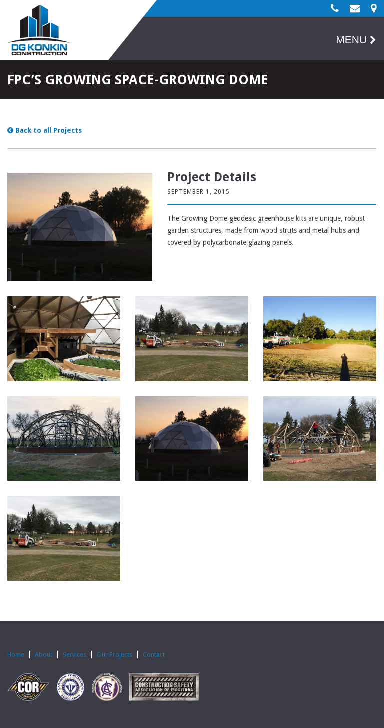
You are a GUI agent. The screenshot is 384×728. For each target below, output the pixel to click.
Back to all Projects (45, 130)
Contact (154, 654)
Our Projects (114, 654)
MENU (356, 39)
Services (74, 654)
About (43, 654)
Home (16, 654)
